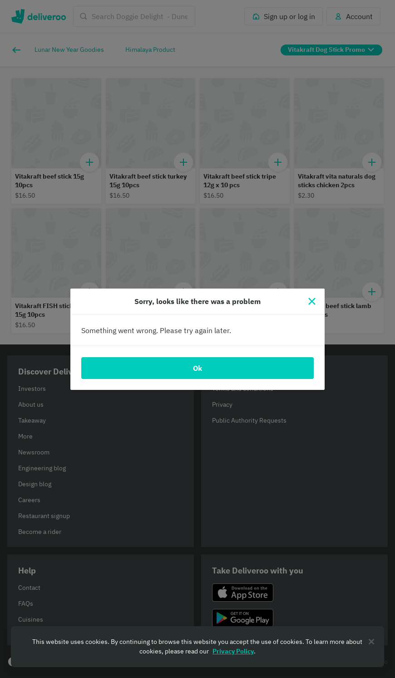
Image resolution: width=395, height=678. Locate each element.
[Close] (311, 301)
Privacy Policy (233, 651)
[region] (197, 646)
